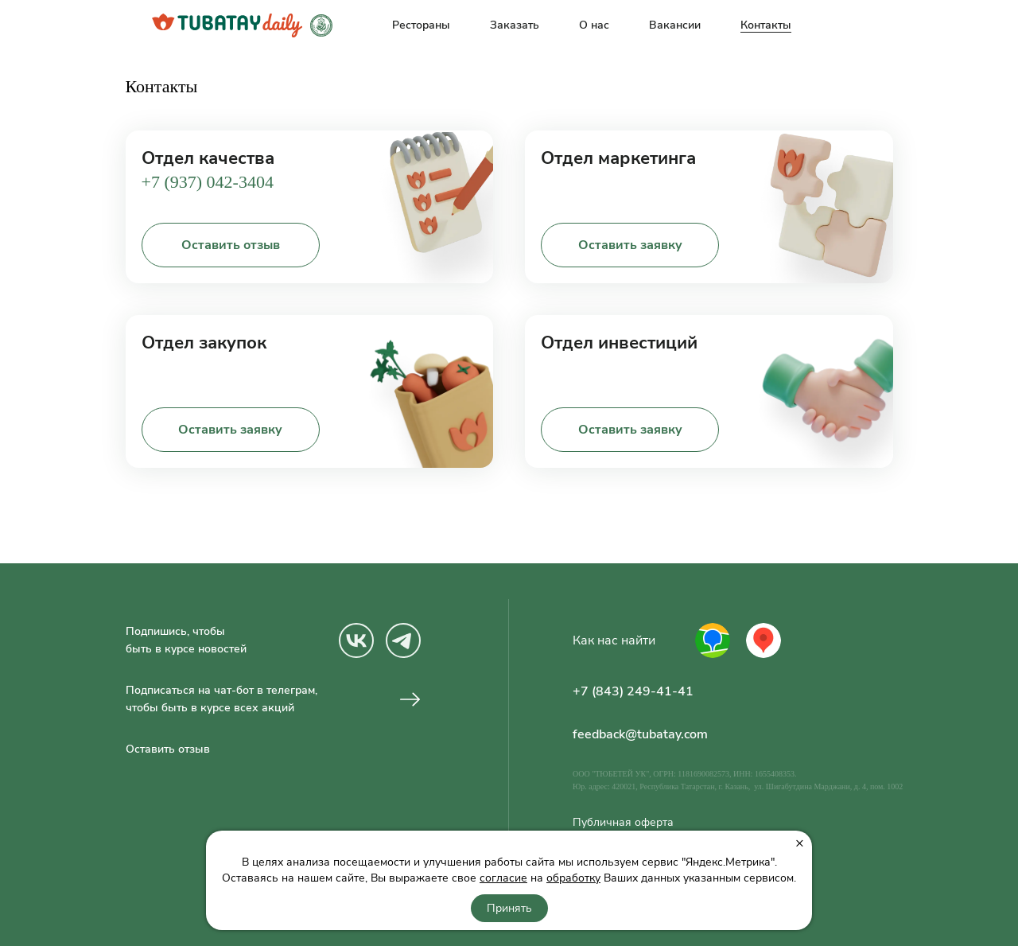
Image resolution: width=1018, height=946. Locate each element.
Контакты (765, 25)
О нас (594, 25)
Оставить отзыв (230, 245)
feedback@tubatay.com (640, 734)
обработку (573, 878)
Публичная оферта (623, 822)
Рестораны (421, 25)
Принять (509, 908)
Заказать (514, 25)
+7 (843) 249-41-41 (633, 691)
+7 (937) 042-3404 (208, 182)
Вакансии (675, 25)
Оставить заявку (630, 245)
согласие (503, 878)
